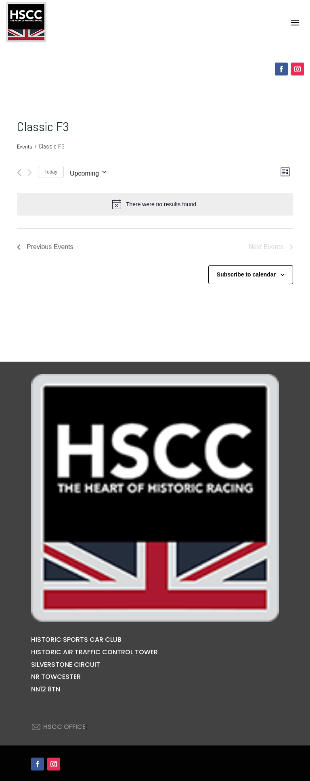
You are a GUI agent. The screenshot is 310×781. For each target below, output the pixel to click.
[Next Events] (29, 172)
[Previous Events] (19, 172)
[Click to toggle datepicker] (88, 172)
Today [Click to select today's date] (50, 172)
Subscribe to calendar (246, 274)
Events (24, 146)
